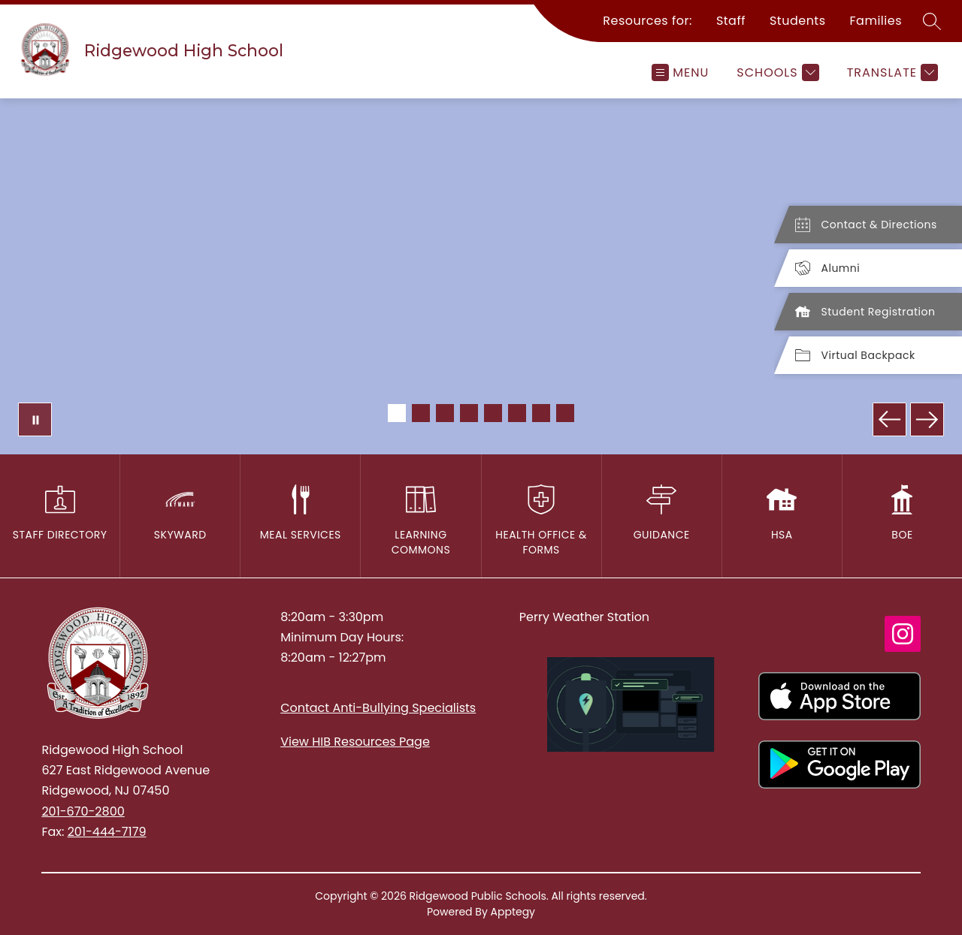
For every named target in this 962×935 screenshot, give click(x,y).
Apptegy (513, 911)
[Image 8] (565, 413)
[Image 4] (469, 413)
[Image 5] (493, 413)
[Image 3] (445, 413)
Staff (731, 20)
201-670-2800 (82, 811)
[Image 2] (421, 413)
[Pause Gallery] (35, 419)
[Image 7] (541, 413)
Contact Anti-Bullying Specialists (378, 707)
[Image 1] (397, 413)
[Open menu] (680, 72)
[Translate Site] (890, 72)
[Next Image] (927, 419)
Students (798, 20)
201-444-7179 (107, 831)
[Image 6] (517, 413)
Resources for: (647, 20)
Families (876, 20)
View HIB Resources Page (355, 741)
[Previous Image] (889, 419)
